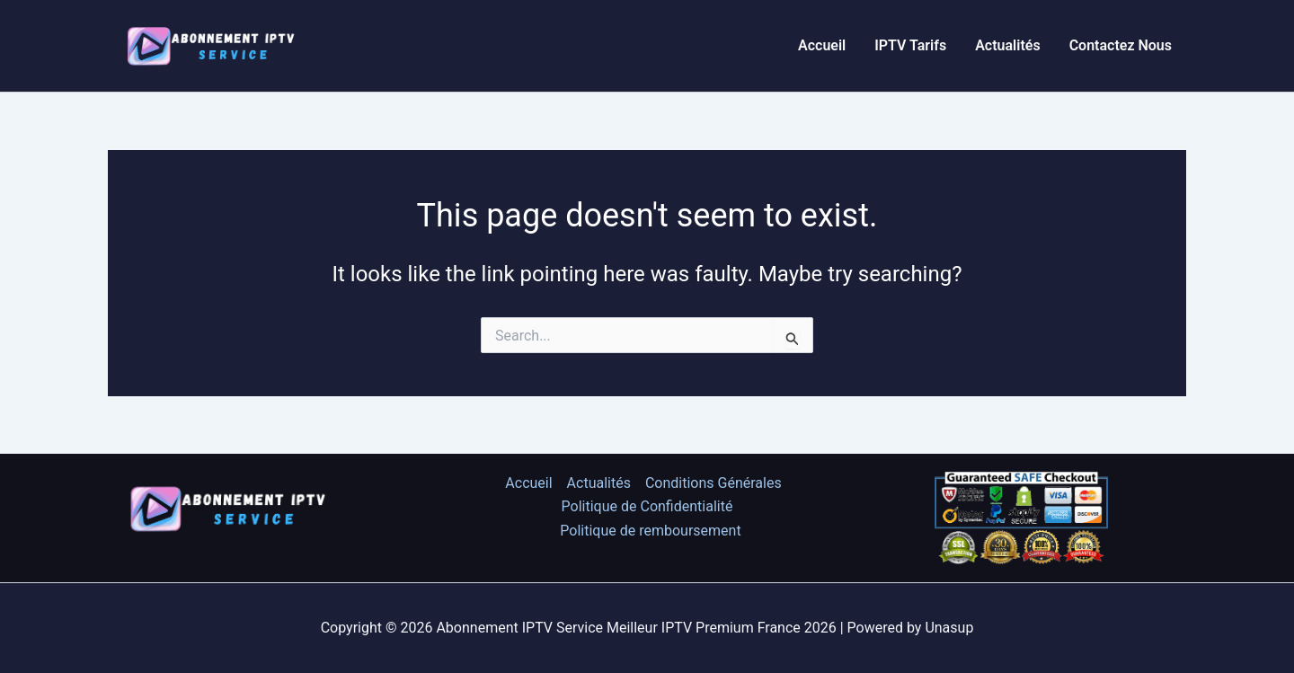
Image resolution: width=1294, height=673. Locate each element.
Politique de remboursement (650, 530)
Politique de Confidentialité (647, 506)
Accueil (822, 45)
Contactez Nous (1120, 45)
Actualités (1007, 45)
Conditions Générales (713, 482)
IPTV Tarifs (910, 45)
